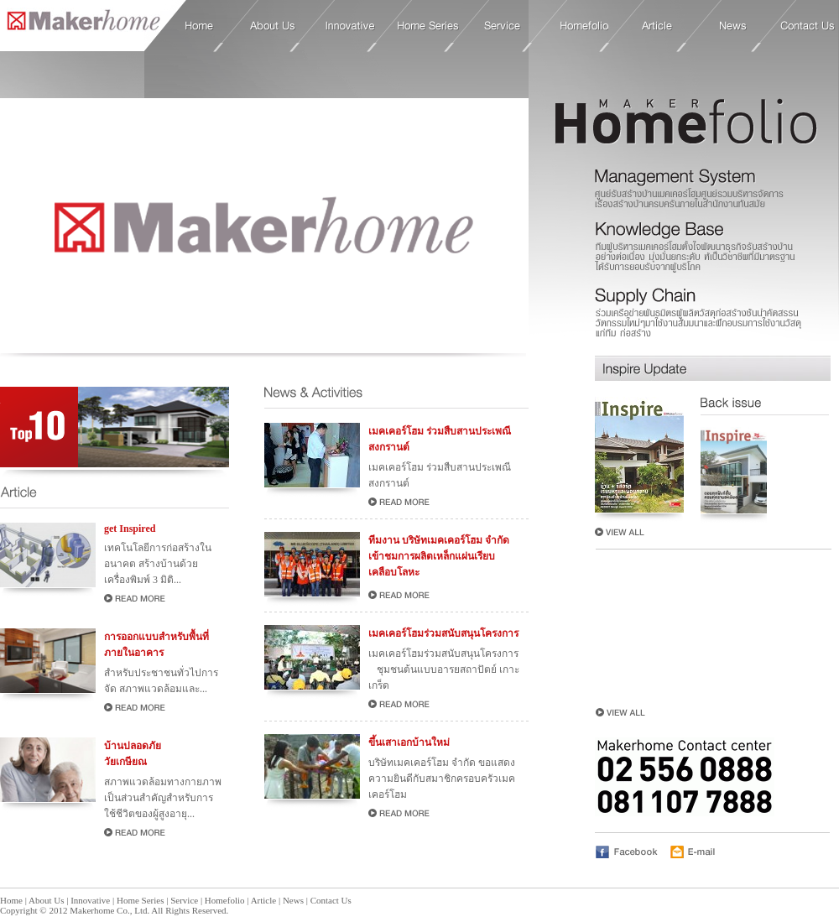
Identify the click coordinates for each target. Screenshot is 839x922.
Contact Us (807, 26)
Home (80, 24)
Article (657, 26)
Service (502, 26)
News (733, 26)
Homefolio (584, 26)
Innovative (350, 26)
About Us (272, 26)
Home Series (428, 26)
